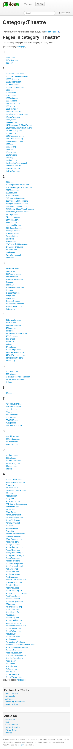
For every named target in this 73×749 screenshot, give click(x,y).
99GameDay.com (13, 463)
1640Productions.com (15, 136)
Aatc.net (9, 526)
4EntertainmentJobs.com (16, 333)
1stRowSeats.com (13, 171)
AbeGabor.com (12, 577)
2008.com (10, 182)
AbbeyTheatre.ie (13, 550)
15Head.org (11, 133)
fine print (21, 745)
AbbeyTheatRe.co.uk (14, 547)
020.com (9, 63)
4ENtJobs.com (12, 336)
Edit (40, 4)
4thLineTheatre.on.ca (15, 352)
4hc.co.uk (10, 342)
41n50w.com (11, 323)
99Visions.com (12, 466)
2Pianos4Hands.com (14, 247)
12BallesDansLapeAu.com (17, 114)
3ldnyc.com (10, 296)
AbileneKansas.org (14, 607)
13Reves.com (11, 122)
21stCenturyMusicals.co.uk (17, 212)
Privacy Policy (11, 730)
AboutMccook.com (13, 628)
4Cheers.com (11, 328)
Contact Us (10, 719)
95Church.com (12, 455)
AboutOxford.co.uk (13, 631)
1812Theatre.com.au (14, 141)
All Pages (9, 699)
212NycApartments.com (16, 198)
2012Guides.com (13, 190)
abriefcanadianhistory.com (17, 647)
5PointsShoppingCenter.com (18, 377)
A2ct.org (9, 493)
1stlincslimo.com (13, 168)
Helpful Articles (11, 704)
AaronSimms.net (13, 523)
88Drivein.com (12, 442)
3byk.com (10, 282)
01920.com (10, 57)
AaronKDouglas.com (14, 517)
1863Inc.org (11, 147)
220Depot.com (12, 214)
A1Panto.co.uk (12, 488)
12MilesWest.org (13, 117)
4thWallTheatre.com (14, 358)
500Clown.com (12, 371)
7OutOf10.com (12, 420)
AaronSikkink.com (13, 520)
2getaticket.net (12, 236)
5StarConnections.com (15, 379)
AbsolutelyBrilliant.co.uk (16, 655)
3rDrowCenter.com (14, 306)
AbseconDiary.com (13, 650)
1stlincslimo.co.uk (13, 166)
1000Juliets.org (12, 79)
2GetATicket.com (13, 233)
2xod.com (10, 258)
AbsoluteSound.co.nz (15, 658)
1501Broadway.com (14, 130)
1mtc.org (9, 158)
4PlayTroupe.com (13, 350)
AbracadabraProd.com (15, 642)
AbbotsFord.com (13, 561)
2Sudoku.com (11, 250)
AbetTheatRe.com (13, 596)
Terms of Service (12, 727)
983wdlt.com (11, 458)
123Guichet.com (13, 103)
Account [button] (64, 13)
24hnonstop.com (13, 217)
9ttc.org (9, 469)
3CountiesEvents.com (15, 287)
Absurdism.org (12, 666)
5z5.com (9, 382)
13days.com (11, 120)
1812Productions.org (14, 139)
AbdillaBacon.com (13, 574)
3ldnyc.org (10, 298)
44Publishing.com (13, 325)
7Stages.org (11, 423)
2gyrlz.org (10, 239)
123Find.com (11, 101)
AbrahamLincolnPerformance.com (20, 645)
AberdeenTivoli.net (13, 585)
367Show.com (12, 277)
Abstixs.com (11, 661)
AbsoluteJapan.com (14, 653)
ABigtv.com (10, 604)
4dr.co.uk (9, 331)
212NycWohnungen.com (16, 206)
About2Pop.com (12, 618)
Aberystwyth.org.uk (14, 590)
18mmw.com (11, 152)
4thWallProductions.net (15, 355)
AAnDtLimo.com (12, 507)
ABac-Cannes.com (14, 539)
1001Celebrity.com (13, 82)
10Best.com (11, 93)
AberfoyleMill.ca (12, 588)
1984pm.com (11, 155)
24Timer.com (11, 222)
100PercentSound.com (15, 87)
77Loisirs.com (11, 409)
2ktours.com (11, 241)
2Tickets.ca (10, 252)
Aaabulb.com (11, 496)
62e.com (9, 393)
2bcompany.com (13, 231)
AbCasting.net (12, 569)
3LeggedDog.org (13, 301)
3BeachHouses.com (14, 279)
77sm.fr (9, 412)
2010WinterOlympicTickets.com (19, 187)
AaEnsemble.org (13, 501)
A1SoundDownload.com (16, 490)
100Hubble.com (12, 84)
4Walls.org (10, 360)
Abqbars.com (11, 639)
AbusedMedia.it (12, 674)
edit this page (51, 32)
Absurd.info (10, 664)
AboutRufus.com (13, 636)
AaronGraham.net (13, 515)
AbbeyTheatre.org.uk (14, 553)
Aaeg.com (10, 498)
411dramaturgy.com (14, 320)
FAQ (7, 722)
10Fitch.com (11, 95)
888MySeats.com (13, 439)
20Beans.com (11, 193)
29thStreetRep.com (14, 228)
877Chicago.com (13, 436)
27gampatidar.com (13, 225)
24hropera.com (12, 220)
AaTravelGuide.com (14, 528)
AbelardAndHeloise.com (16, 580)
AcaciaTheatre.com (14, 677)
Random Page (11, 693)
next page (21, 47)
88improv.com (12, 444)
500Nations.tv (11, 374)
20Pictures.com (12, 195)
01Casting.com (12, 60)
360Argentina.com (13, 274)
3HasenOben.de (13, 293)
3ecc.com (10, 290)
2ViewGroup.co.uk (13, 255)
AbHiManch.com (13, 599)
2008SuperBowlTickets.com (17, 185)
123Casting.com (12, 98)
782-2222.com (12, 415)
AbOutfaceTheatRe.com (16, 626)
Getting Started (11, 725)
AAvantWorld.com (13, 536)
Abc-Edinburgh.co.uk (14, 566)
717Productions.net (14, 404)
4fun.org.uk (10, 339)
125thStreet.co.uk (13, 112)
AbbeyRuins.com (13, 544)
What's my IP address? (15, 702)
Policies (8, 733)
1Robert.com (11, 160)
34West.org (10, 271)
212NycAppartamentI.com (17, 201)
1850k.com (10, 144)
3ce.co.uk (10, 285)
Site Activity (10, 696)
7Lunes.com (11, 417)
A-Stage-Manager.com (15, 482)
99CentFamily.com (13, 461)
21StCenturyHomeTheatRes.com (20, 209)
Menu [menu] (28, 4)
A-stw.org (10, 485)
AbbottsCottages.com (15, 563)
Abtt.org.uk (10, 672)
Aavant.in (10, 531)
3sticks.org (10, 309)
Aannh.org (10, 509)
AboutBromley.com (14, 620)
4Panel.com (11, 347)
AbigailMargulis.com (14, 601)
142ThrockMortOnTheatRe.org (19, 128)
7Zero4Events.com (14, 425)
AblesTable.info (12, 612)
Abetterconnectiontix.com (16, 593)
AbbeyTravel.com (13, 558)
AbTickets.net (11, 669)
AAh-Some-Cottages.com (16, 504)
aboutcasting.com (13, 623)
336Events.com (12, 268)
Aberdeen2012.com (14, 582)
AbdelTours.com (12, 572)
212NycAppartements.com (17, 204)
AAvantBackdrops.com (15, 534)
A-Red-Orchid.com (13, 480)
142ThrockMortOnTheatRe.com (19, 125)
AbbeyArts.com (12, 542)
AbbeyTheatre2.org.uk (15, 555)
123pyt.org (10, 106)
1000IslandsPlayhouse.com (17, 76)
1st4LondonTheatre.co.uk (16, 163)
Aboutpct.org (11, 634)
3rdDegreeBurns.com (15, 304)
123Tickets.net (12, 109)
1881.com (10, 149)
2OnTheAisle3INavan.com (17, 244)
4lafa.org (9, 344)
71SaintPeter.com (13, 406)
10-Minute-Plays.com (15, 74)
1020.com (10, 90)
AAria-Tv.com (11, 512)
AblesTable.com (12, 609)
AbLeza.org (10, 615)
